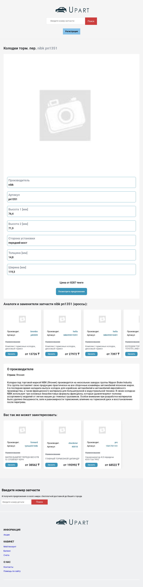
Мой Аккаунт (10, 546)
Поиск (91, 21)
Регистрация (71, 31)
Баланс (7, 551)
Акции (7, 535)
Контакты (8, 567)
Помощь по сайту (12, 571)
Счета (6, 555)
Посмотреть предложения (71, 291)
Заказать (11, 354)
